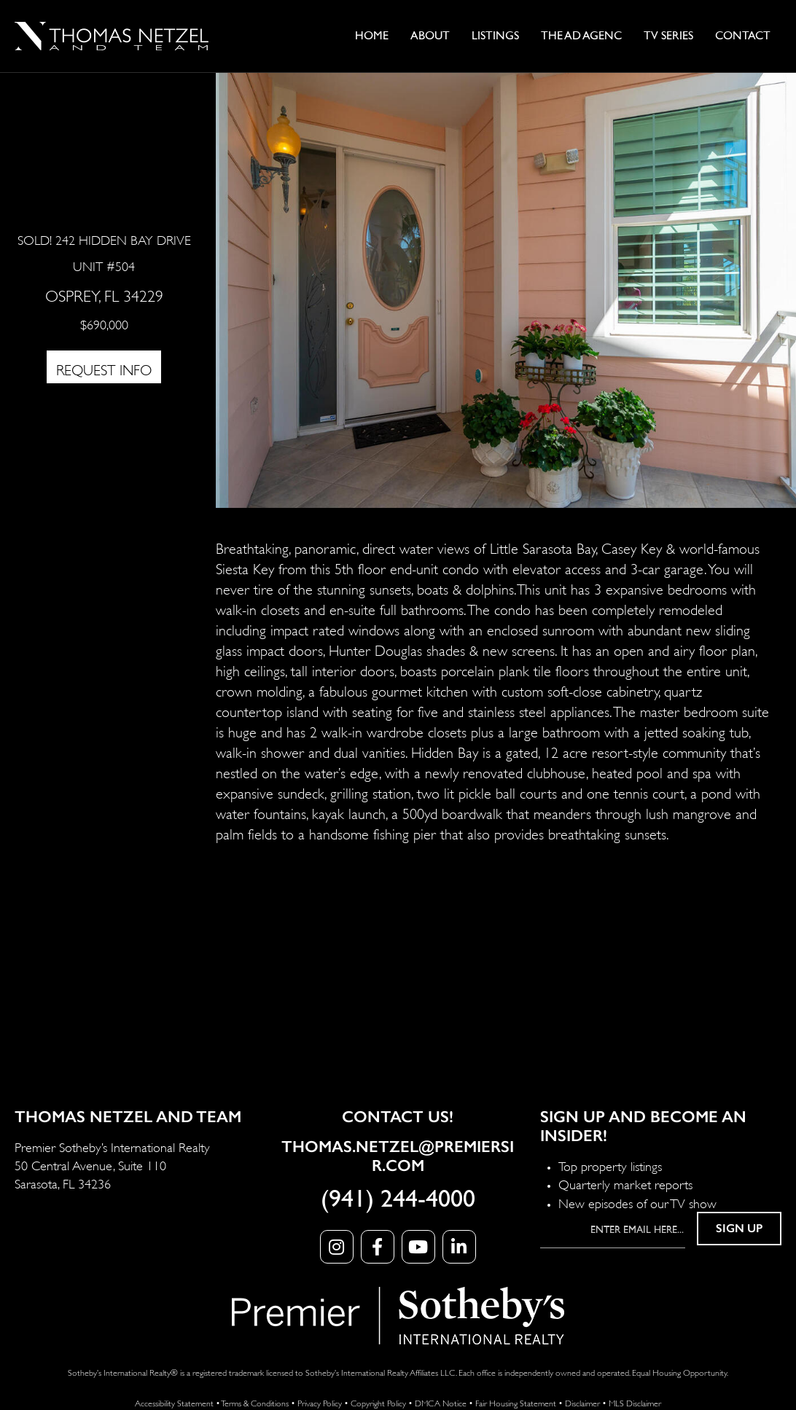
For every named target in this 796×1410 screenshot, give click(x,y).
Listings (495, 36)
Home (372, 36)
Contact (742, 36)
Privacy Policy (319, 1402)
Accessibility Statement (174, 1402)
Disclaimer (582, 1402)
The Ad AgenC (581, 36)
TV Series (668, 36)
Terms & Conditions (255, 1402)
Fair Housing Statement (515, 1402)
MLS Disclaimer (635, 1402)
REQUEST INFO (104, 368)
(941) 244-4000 (398, 1199)
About (430, 36)
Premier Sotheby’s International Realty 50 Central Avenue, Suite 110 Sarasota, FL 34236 (112, 1164)
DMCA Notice (441, 1402)
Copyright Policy (378, 1402)
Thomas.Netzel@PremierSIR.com (397, 1156)
